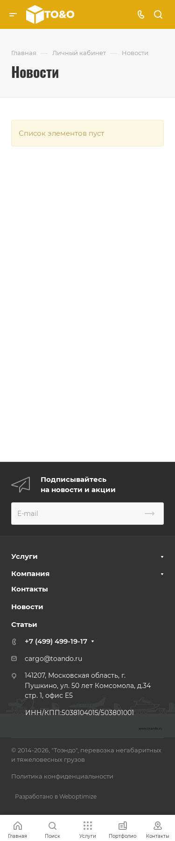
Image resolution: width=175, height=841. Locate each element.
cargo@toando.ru (53, 658)
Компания (30, 573)
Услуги (24, 556)
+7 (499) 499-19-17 (56, 641)
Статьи (24, 624)
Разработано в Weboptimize (56, 796)
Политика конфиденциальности (62, 776)
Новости (27, 606)
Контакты (29, 588)
